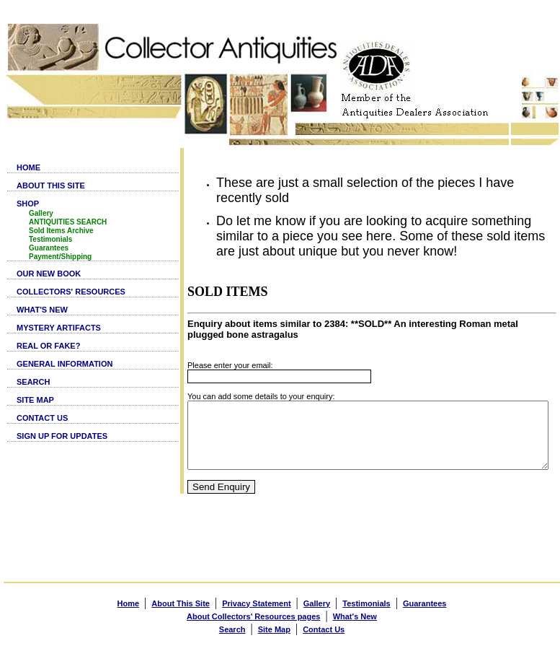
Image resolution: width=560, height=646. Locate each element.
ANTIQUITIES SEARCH (68, 222)
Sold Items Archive (61, 231)
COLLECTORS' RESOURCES (71, 291)
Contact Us (324, 627)
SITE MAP (35, 400)
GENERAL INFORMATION (64, 363)
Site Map (274, 627)
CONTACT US (42, 418)
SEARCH (33, 381)
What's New (355, 614)
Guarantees (48, 248)
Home (128, 601)
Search (232, 627)
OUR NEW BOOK (49, 273)
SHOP (28, 203)
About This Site (180, 601)
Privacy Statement (256, 601)
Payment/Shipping (60, 257)
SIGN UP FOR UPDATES (62, 436)
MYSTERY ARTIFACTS (59, 327)
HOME (28, 167)
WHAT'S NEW (42, 309)
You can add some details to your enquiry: (225, 381)
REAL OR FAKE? (48, 345)
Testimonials (50, 239)
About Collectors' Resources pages (253, 614)
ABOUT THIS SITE (51, 185)
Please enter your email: (195, 350)
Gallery (41, 213)
